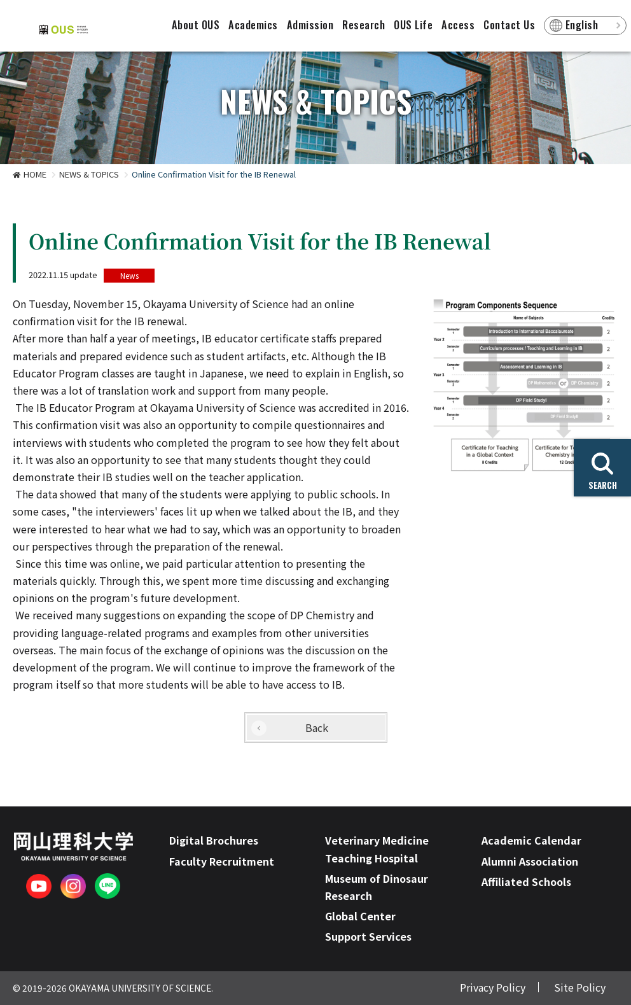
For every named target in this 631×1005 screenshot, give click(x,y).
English (582, 24)
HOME (35, 174)
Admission (310, 24)
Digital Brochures (213, 840)
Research (363, 24)
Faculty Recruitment (221, 861)
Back (316, 727)
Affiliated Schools (526, 881)
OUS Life (413, 24)
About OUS (196, 24)
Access (458, 24)
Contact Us (509, 24)
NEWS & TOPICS (89, 174)
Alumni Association (530, 861)
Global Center (360, 916)
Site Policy (580, 987)
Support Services (368, 936)
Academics (253, 24)
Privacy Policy (492, 987)
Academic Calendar (531, 840)
